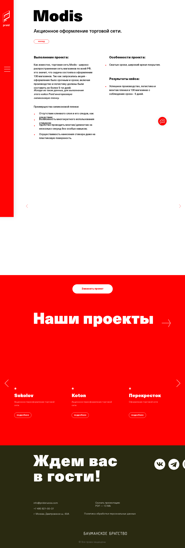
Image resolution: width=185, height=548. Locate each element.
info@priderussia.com (46, 503)
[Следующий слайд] (178, 383)
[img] (87, 504)
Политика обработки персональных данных (110, 514)
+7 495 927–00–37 (44, 509)
